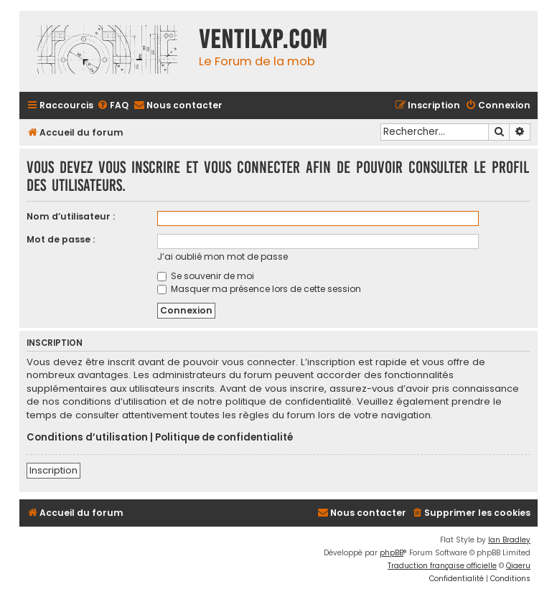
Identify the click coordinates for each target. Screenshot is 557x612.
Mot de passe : (61, 239)
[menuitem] (112, 106)
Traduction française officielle (442, 565)
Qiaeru (518, 565)
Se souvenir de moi (205, 276)
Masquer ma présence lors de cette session (259, 289)
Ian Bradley (509, 540)
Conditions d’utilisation (87, 437)
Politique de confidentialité (224, 437)
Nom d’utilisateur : (71, 216)
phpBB (391, 552)
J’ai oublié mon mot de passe (222, 256)
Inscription (53, 470)
